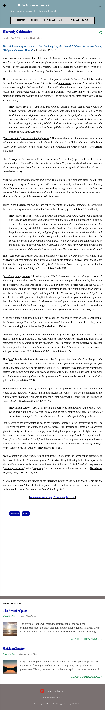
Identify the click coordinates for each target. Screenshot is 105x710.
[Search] (100, 7)
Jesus (34, 20)
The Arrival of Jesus (15, 611)
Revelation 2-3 (78, 20)
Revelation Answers (33, 5)
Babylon (15, 513)
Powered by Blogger (52, 691)
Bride (26, 513)
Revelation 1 (53, 20)
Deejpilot (59, 697)
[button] (100, 32)
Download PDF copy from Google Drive (52, 497)
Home (21, 20)
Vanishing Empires (14, 649)
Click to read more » (86, 638)
